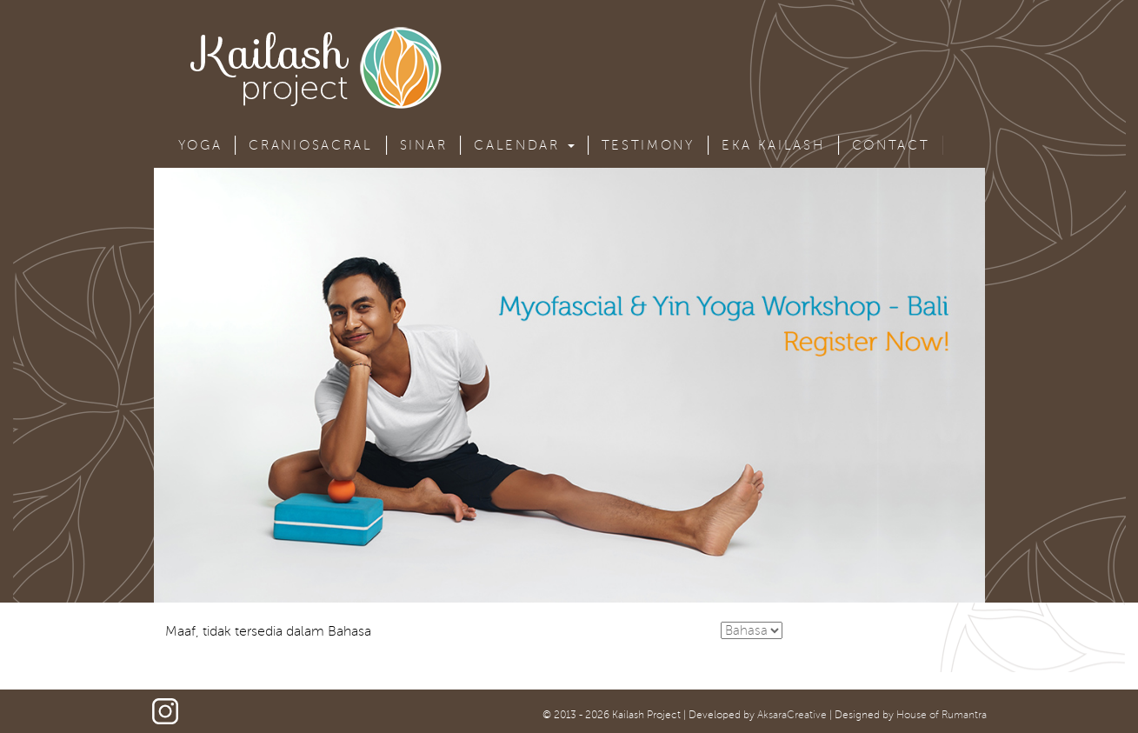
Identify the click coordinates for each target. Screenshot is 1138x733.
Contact (891, 145)
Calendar (524, 145)
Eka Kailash (773, 145)
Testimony (648, 145)
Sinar (424, 145)
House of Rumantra (941, 715)
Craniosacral (310, 145)
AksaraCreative (792, 715)
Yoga (200, 145)
